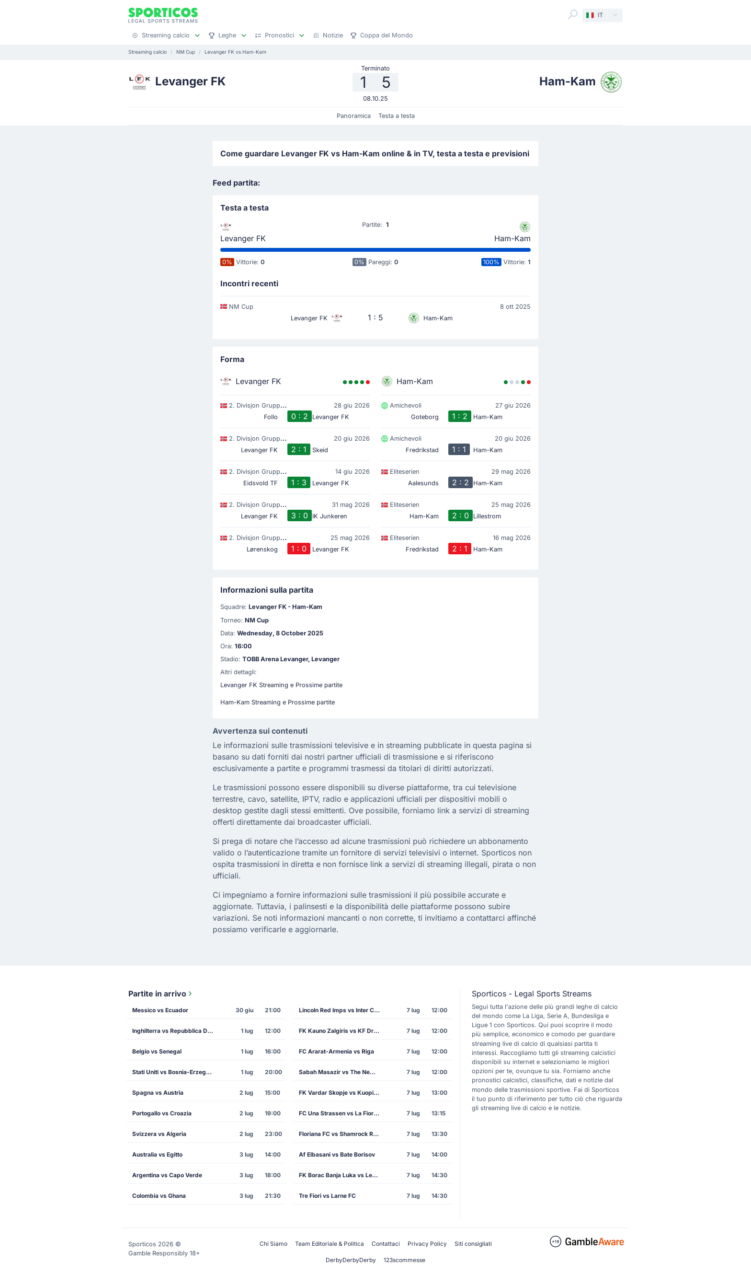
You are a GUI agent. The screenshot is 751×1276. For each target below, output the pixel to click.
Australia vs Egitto (157, 1154)
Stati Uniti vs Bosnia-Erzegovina (175, 1072)
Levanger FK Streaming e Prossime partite (281, 685)
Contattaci (386, 1243)
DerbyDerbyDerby (351, 1260)
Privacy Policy (427, 1243)
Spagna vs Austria (157, 1092)
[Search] (573, 14)
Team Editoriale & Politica (329, 1243)
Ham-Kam (512, 238)
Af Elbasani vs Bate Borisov (337, 1154)
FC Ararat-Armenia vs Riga (336, 1051)
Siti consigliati (473, 1243)
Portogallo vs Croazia (162, 1113)
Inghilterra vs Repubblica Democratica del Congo (175, 1030)
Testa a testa (396, 115)
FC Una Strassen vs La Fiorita (339, 1113)
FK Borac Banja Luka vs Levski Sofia (342, 1175)
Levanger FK (243, 238)
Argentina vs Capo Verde (167, 1175)
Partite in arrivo (161, 993)
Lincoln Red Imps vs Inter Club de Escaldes (342, 1010)
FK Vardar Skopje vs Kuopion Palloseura (342, 1092)
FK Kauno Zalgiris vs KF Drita (339, 1030)
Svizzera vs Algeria (159, 1133)
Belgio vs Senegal (157, 1051)
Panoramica (354, 115)
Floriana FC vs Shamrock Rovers (342, 1133)
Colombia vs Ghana (159, 1195)
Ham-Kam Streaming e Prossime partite (277, 702)
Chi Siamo (273, 1243)
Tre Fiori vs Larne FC (327, 1195)
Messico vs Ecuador (160, 1010)
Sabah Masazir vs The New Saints (342, 1072)
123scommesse (404, 1260)
